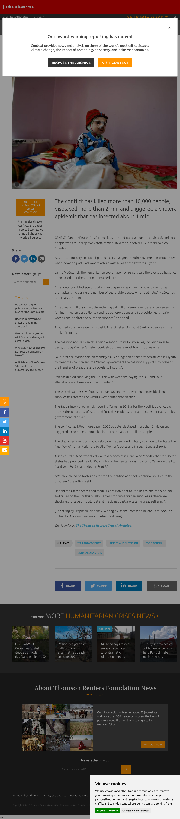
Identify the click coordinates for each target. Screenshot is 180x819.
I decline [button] (113, 810)
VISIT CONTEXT (115, 63)
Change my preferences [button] (136, 810)
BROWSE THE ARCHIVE (71, 63)
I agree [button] (101, 810)
